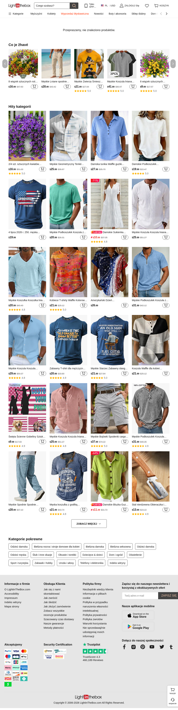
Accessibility (11, 593)
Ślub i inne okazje (42, 554)
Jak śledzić (50, 602)
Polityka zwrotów (93, 619)
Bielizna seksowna (120, 546)
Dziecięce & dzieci (93, 554)
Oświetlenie (135, 554)
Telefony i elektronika (91, 563)
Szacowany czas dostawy (59, 619)
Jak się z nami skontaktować (52, 591)
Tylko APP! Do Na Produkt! (93, 5)
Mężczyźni (36, 13)
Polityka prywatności (95, 614)
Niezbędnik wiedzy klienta (98, 589)
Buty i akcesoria (117, 13)
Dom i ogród (116, 554)
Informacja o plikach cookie (94, 595)
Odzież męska (18, 554)
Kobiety (51, 13)
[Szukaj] (52, 5)
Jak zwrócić (50, 597)
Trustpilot (91, 644)
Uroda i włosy (66, 563)
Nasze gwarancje (54, 623)
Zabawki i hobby (43, 563)
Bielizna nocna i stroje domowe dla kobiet (56, 546)
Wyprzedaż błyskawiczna (75, 13)
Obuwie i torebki (67, 554)
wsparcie (172, 703)
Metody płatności (54, 627)
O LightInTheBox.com (17, 589)
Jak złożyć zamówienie (57, 606)
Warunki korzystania (95, 623)
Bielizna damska (95, 546)
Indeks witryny (118, 563)
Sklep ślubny (139, 13)
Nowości (98, 13)
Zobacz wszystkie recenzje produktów (55, 612)
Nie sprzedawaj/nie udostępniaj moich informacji (94, 632)
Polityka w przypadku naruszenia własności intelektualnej (95, 606)
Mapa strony (11, 606)
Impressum (11, 597)
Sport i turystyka (19, 563)
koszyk (173, 690)
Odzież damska (18, 546)
